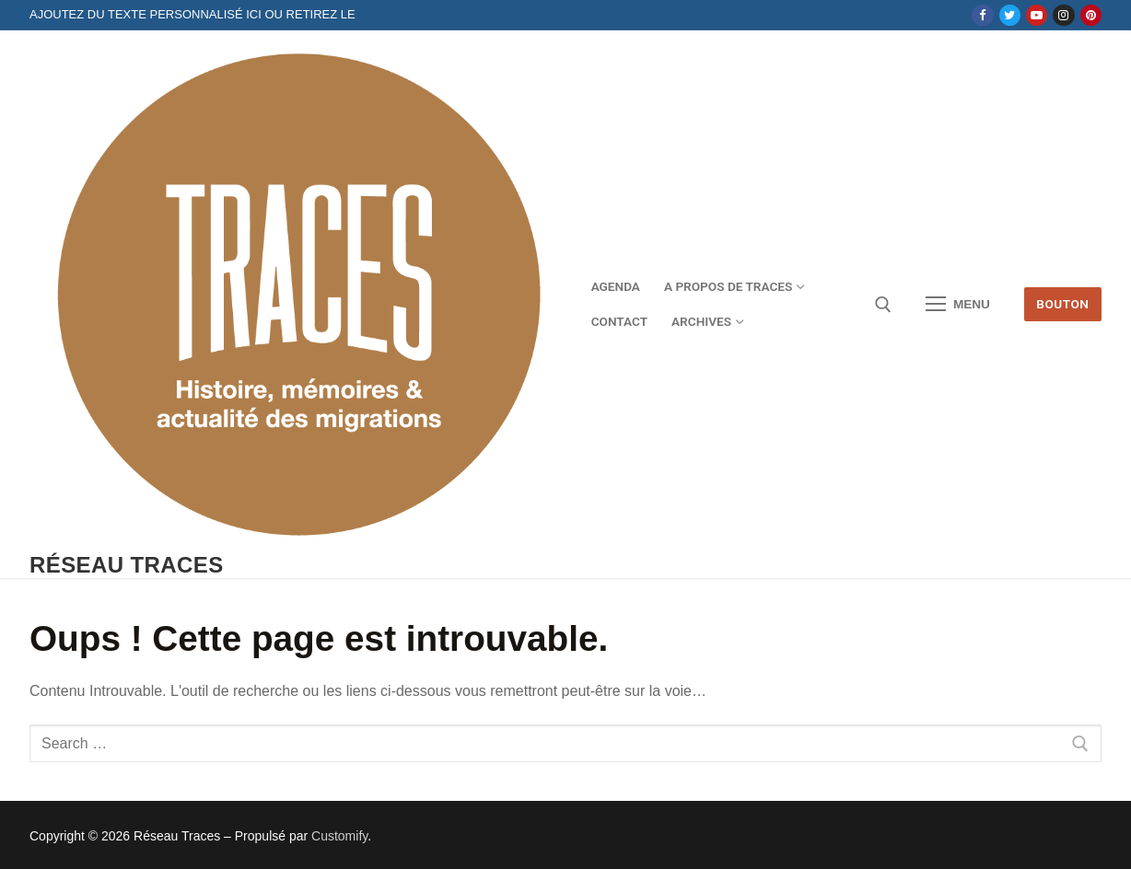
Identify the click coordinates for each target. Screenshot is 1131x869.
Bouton (1062, 303)
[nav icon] (957, 304)
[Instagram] (1063, 15)
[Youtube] (1036, 15)
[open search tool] (883, 304)
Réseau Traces (126, 564)
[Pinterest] (1091, 15)
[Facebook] (982, 15)
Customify (339, 835)
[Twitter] (1009, 15)
